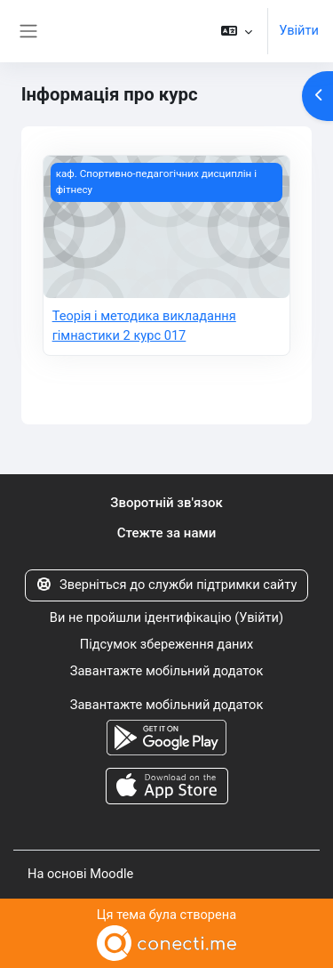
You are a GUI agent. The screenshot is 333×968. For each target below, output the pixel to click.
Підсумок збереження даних (166, 644)
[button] (237, 31)
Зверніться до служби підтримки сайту (166, 585)
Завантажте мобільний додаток (167, 671)
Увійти (299, 30)
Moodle (111, 874)
